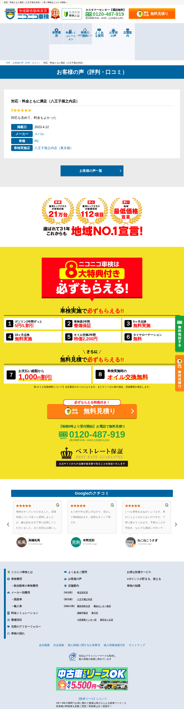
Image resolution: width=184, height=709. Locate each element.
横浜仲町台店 (83, 584)
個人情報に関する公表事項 (84, 622)
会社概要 (44, 622)
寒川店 (94, 591)
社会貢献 (58, 622)
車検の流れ (77, 33)
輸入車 (18, 583)
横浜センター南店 (102, 584)
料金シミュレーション (48, 32)
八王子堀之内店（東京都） (53, 125)
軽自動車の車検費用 (26, 563)
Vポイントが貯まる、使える (144, 556)
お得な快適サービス (139, 549)
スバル (39, 111)
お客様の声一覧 (90, 148)
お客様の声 (136, 32)
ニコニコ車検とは (22, 549)
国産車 (18, 577)
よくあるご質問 (77, 549)
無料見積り (159, 14)
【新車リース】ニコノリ (92, 676)
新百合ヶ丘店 (106, 597)
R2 (36, 118)
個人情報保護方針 (114, 622)
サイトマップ (137, 622)
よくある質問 (106, 32)
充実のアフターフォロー (26, 604)
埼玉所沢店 (82, 570)
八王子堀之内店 (84, 577)
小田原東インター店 (86, 597)
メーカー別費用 (20, 570)
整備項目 (16, 597)
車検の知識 (133, 563)
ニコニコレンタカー (88, 696)
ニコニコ (74, 14)
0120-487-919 (97, 412)
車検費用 (18, 32)
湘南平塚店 (82, 591)
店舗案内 (165, 32)
